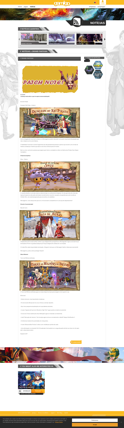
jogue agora (77, 342)
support (53, 413)
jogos (26, 7)
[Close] (121, 423)
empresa (92, 7)
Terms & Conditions (43, 413)
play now (38, 391)
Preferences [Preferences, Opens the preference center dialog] (95, 421)
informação (26, 391)
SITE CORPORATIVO (24, 413)
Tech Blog (59, 413)
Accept (95, 425)
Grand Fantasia (39, 51)
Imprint (66, 413)
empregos (101, 7)
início (20, 7)
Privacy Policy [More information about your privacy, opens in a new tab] (59, 423)
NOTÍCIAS (26, 51)
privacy (34, 413)
